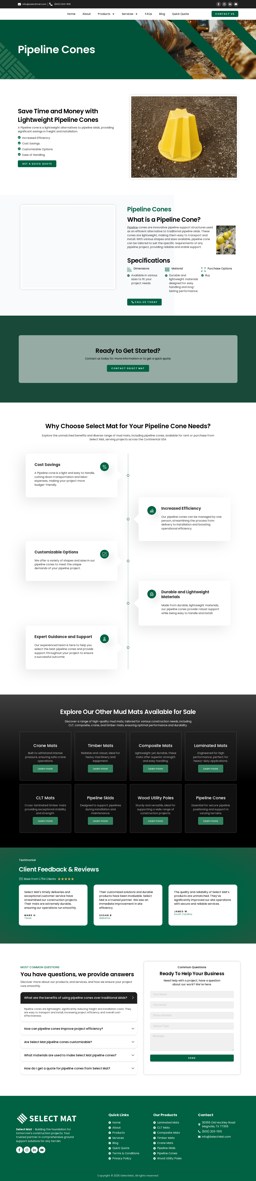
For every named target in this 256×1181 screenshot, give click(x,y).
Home (71, 14)
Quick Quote (180, 14)
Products (106, 14)
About (86, 14)
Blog (162, 14)
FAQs (148, 14)
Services (130, 14)
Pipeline (132, 227)
